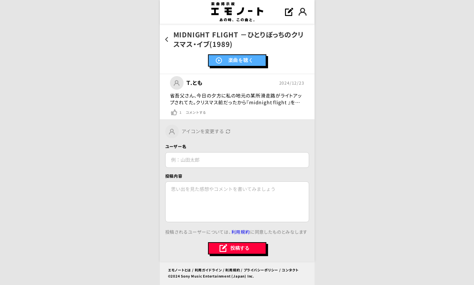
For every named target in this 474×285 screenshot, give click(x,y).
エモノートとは (179, 269)
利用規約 (240, 232)
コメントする (196, 112)
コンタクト (290, 269)
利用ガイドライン (208, 269)
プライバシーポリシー (261, 269)
